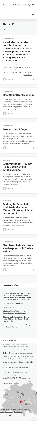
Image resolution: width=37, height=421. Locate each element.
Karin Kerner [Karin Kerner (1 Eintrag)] (6, 362)
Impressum (9, 412)
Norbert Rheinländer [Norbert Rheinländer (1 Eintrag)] (17, 370)
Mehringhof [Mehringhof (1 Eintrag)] (25, 367)
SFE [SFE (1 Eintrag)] (23, 378)
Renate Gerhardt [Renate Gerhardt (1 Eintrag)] (15, 372)
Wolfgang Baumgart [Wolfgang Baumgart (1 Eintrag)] (8, 383)
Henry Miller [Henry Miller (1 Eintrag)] (13, 356)
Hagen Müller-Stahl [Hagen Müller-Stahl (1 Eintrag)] (28, 349)
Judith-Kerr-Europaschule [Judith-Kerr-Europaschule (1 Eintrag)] (25, 359)
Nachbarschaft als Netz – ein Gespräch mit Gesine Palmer (18, 248)
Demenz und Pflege (15, 129)
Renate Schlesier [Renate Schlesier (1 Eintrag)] (24, 372)
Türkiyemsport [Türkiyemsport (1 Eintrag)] (6, 381)
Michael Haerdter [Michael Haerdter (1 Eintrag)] (7, 370)
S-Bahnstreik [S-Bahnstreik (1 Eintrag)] (6, 375)
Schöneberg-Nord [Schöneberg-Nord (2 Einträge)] (12, 377)
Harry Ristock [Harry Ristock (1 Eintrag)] (6, 356)
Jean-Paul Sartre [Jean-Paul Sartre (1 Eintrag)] (29, 356)
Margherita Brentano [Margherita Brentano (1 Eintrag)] (8, 367)
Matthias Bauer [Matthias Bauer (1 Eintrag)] (17, 367)
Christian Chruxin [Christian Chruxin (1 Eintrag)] (7, 346)
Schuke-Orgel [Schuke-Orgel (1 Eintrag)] (13, 375)
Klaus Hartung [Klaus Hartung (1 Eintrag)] (13, 362)
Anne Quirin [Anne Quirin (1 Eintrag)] (24, 344)
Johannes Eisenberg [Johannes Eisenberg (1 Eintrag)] (8, 359)
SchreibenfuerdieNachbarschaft (14, 5)
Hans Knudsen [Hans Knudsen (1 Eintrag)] (21, 353)
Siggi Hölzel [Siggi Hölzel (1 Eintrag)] (27, 378)
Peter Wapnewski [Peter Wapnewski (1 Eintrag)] (27, 370)
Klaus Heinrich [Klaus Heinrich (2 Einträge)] (25, 361)
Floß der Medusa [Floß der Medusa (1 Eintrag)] (24, 346)
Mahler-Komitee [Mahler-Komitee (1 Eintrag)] (24, 365)
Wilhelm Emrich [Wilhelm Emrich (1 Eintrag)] (25, 381)
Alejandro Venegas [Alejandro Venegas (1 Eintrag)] (16, 344)
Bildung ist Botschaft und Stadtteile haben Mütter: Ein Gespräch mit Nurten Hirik (18, 209)
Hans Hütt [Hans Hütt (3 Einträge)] (10, 352)
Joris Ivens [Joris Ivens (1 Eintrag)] (15, 359)
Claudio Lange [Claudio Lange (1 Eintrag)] (15, 346)
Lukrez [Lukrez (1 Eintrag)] (17, 365)
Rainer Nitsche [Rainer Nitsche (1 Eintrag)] (6, 372)
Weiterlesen (28, 75)
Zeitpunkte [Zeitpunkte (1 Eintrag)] (16, 383)
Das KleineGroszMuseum (18, 95)
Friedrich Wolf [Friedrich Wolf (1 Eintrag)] (13, 349)
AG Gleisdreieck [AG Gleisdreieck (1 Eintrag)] (7, 344)
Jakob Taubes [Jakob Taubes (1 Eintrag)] (20, 356)
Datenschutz (18, 412)
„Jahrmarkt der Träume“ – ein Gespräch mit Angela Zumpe (17, 166)
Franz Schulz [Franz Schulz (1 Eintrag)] (6, 349)
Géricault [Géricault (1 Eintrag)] (20, 349)
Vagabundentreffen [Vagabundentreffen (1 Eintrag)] (15, 381)
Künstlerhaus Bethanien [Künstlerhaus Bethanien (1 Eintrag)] (9, 365)
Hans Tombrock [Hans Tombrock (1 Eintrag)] (29, 353)
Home (2, 412)
